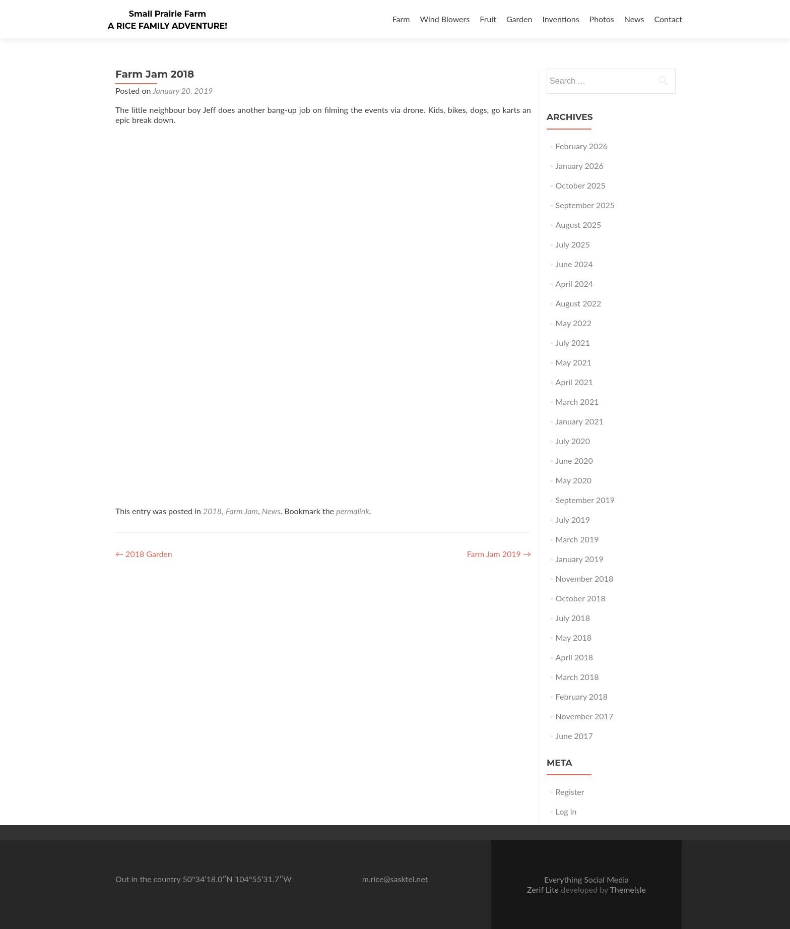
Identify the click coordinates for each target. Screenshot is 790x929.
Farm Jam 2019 (499, 554)
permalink (352, 511)
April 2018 (574, 657)
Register (570, 791)
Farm (401, 19)
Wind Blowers (445, 19)
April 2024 (574, 283)
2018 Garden (143, 554)
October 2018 (581, 598)
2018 (212, 511)
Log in (566, 811)
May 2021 (573, 362)
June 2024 (574, 264)
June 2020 (574, 460)
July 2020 (573, 441)
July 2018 (573, 618)
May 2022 (573, 323)
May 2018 (573, 637)
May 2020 (573, 480)
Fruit (488, 19)
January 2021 (580, 421)
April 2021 (574, 382)
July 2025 (573, 244)
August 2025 (579, 224)
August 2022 (579, 303)
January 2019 (580, 559)
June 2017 (574, 735)
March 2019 (577, 539)
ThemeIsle (627, 889)
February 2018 (582, 696)
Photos (601, 19)
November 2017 (585, 716)
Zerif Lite (544, 889)
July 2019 (573, 519)
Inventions (560, 19)
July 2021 (573, 342)
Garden (519, 19)
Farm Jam (242, 511)
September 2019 (585, 500)
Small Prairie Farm (167, 14)
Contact (668, 19)
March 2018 (577, 677)
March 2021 (577, 401)
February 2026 (582, 146)
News (634, 19)
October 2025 (581, 185)
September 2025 (585, 205)
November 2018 (585, 578)
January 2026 (580, 165)
